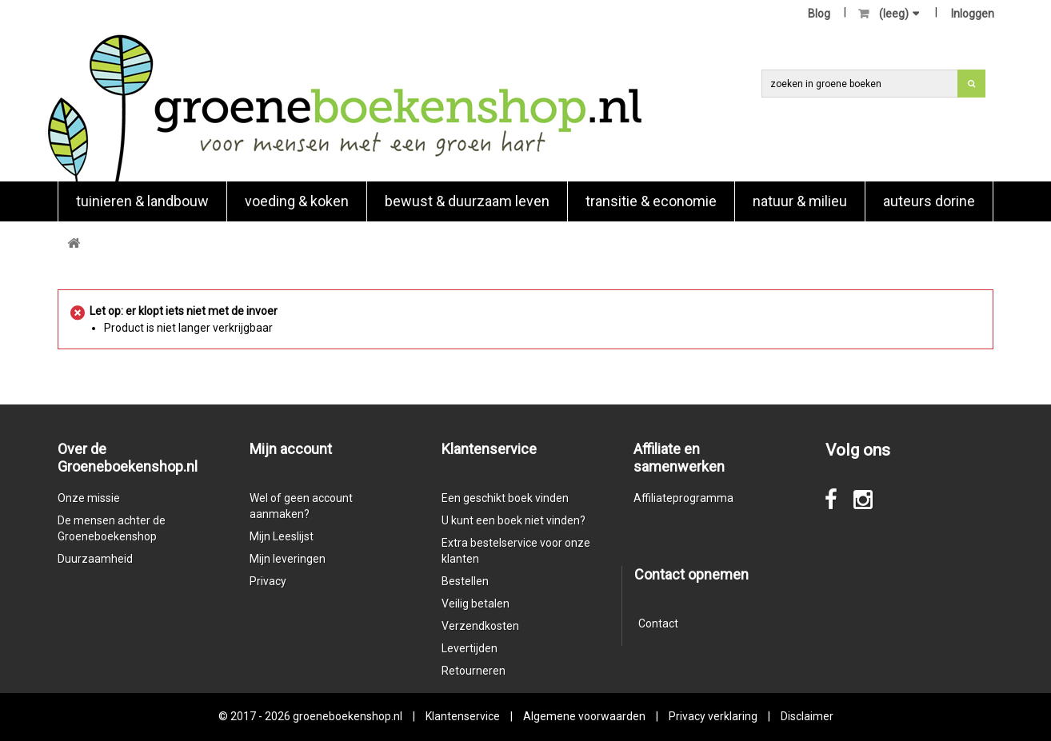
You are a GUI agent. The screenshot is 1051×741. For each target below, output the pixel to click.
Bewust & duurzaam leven (467, 201)
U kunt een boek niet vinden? (513, 520)
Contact (658, 623)
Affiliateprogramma (683, 498)
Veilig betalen (476, 603)
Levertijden (470, 648)
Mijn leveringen (288, 558)
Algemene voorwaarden (584, 716)
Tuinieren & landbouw (142, 201)
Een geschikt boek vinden (505, 498)
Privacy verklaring (713, 716)
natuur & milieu (800, 201)
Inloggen (972, 13)
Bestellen (465, 581)
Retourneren (474, 670)
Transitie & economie (651, 201)
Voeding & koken (297, 201)
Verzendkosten (480, 625)
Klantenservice (463, 716)
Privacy (268, 581)
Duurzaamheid (95, 558)
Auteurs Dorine (929, 201)
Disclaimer (807, 716)
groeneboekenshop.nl (349, 716)
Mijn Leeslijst (282, 536)
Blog (819, 13)
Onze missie (89, 498)
